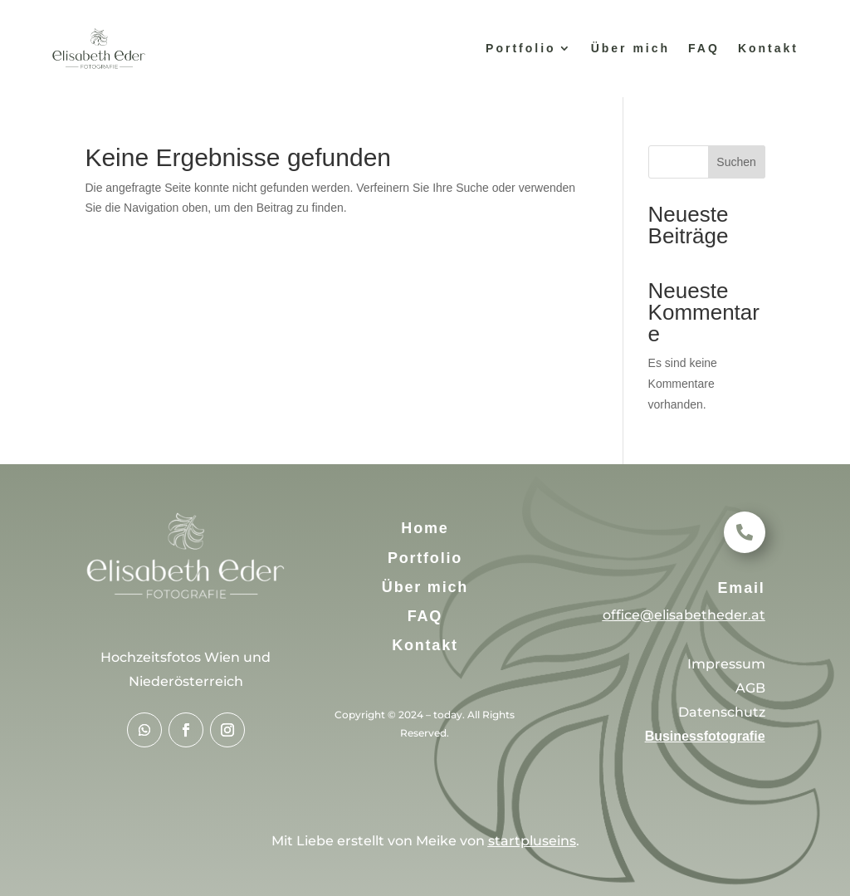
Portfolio (521, 48)
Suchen (735, 162)
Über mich (630, 48)
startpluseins (532, 841)
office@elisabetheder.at (684, 615)
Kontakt (768, 48)
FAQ (704, 48)
